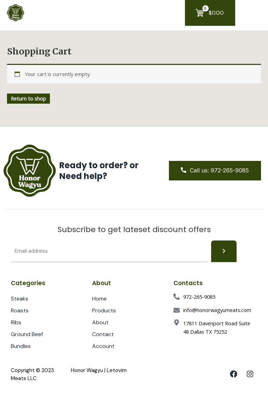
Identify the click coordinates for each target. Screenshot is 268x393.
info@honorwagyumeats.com (217, 309)
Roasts (20, 310)
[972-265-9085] (176, 297)
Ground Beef (27, 334)
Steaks (19, 298)
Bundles (21, 346)
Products (108, 310)
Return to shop (28, 98)
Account (107, 346)
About (100, 322)
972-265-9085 (199, 296)
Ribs (16, 322)
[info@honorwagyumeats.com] (176, 310)
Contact (103, 334)
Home (99, 298)
